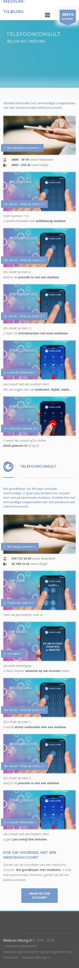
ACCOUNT (68, 17)
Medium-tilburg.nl (17, 940)
